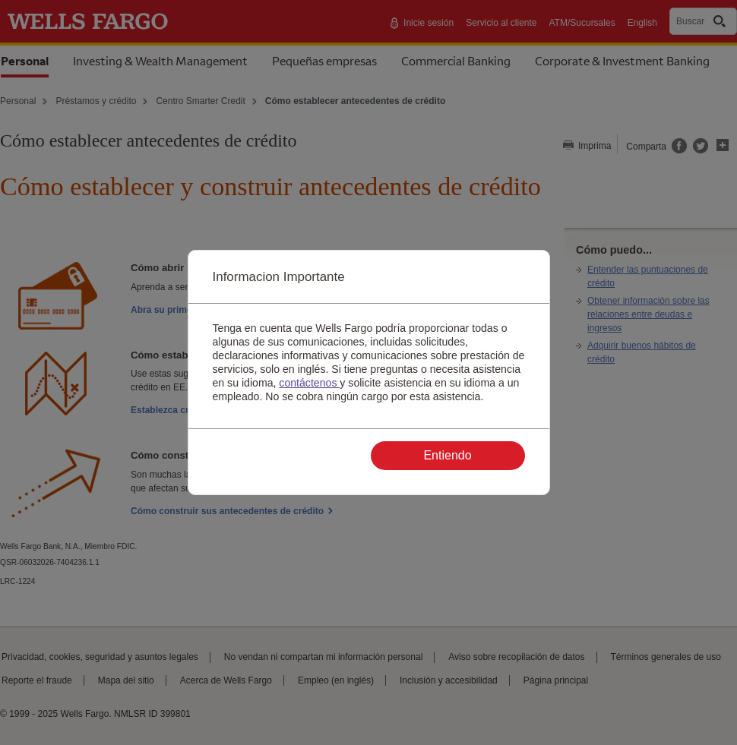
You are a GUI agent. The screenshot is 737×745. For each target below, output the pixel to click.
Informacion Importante (279, 277)
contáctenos (309, 383)
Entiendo (447, 455)
